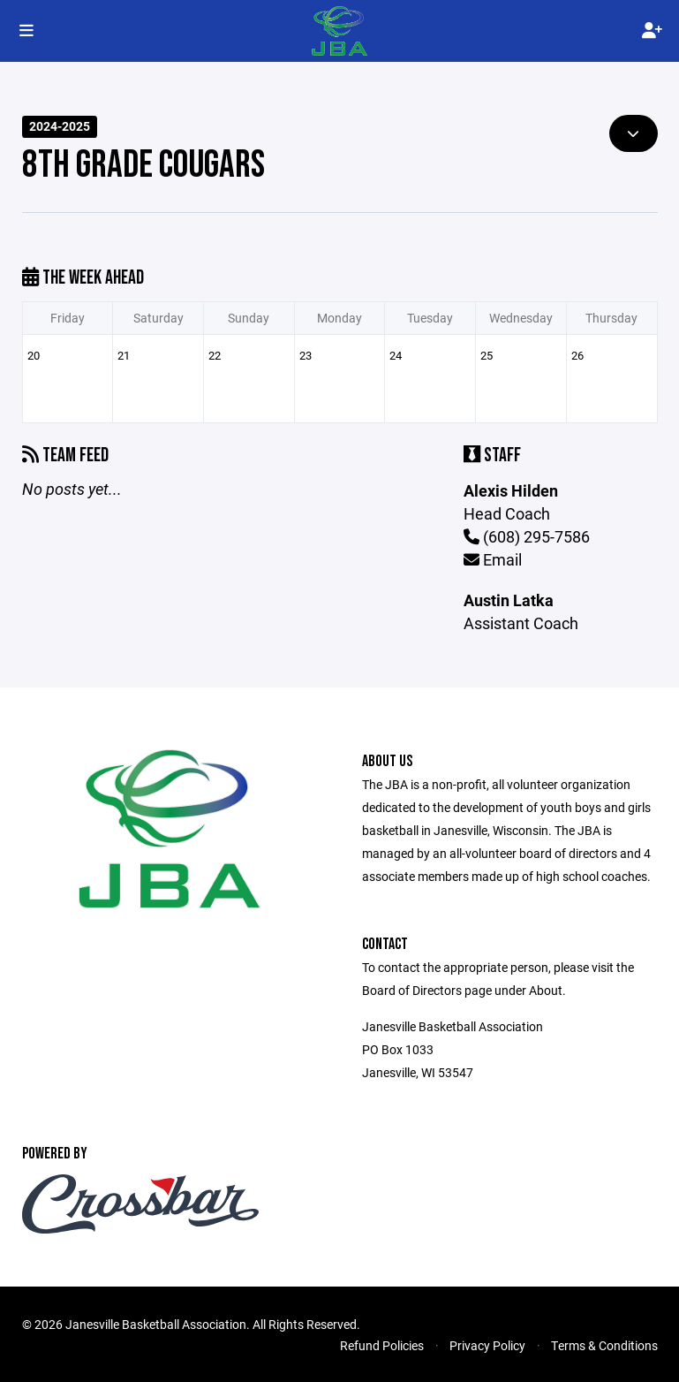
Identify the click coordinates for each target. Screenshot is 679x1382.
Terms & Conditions (604, 1345)
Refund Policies (382, 1345)
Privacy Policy (487, 1345)
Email (493, 559)
